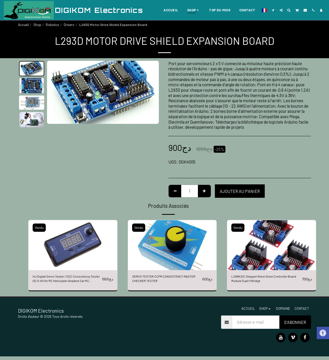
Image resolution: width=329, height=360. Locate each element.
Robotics (52, 25)
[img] (73, 245)
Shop (37, 25)
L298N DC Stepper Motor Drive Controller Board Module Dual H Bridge (264, 280)
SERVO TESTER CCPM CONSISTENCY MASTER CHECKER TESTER (164, 281)
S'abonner (295, 325)
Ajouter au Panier (240, 191)
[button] (273, 10)
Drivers (69, 25)
